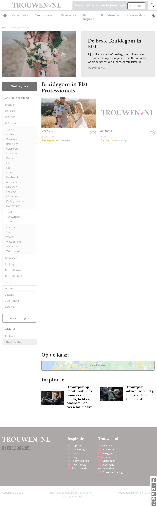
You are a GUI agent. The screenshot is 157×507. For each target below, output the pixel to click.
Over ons (107, 445)
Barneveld (12, 139)
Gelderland (11, 123)
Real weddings (80, 460)
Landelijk (10, 307)
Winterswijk (12, 246)
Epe (8, 167)
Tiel (8, 232)
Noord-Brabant (13, 270)
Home (5, 27)
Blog (74, 457)
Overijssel (10, 282)
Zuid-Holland (12, 300)
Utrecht (9, 288)
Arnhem (10, 134)
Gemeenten (68, 15)
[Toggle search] (152, 5)
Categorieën (20, 15)
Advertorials (79, 464)
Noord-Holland (13, 276)
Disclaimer (108, 460)
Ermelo (10, 172)
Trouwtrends (79, 468)
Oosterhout (13, 216)
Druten (10, 158)
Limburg (10, 264)
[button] (5, 5)
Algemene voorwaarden (63, 492)
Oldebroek (12, 196)
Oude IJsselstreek (16, 201)
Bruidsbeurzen (110, 15)
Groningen (11, 258)
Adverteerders (136, 15)
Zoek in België (19, 318)
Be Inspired (88, 17)
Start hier (136, 5)
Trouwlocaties (44, 15)
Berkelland (12, 144)
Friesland (10, 117)
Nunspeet (11, 191)
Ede (8, 163)
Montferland (13, 182)
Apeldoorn (12, 129)
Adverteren (108, 449)
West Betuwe (13, 241)
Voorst (10, 237)
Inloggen (107, 453)
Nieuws (76, 453)
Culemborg (12, 148)
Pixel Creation (147, 492)
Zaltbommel (13, 251)
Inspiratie (77, 445)
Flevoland (10, 110)
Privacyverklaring (112, 472)
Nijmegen (11, 186)
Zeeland (9, 294)
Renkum (10, 227)
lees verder (96, 68)
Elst (9, 212)
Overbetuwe (13, 206)
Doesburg (12, 153)
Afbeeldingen (79, 449)
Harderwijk (12, 177)
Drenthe (9, 104)
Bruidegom (19, 86)
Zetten (11, 221)
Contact (106, 457)
